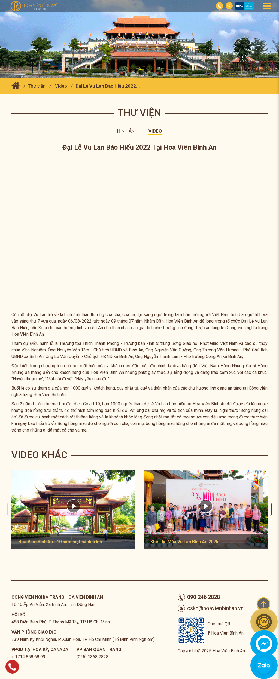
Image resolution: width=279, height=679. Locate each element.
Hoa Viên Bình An (227, 633)
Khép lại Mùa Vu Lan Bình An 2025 (184, 541)
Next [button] (265, 509)
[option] (73, 509)
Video (61, 86)
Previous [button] (14, 509)
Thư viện (37, 86)
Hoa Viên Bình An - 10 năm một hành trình (60, 541)
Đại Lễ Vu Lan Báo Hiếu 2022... (107, 86)
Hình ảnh (127, 131)
